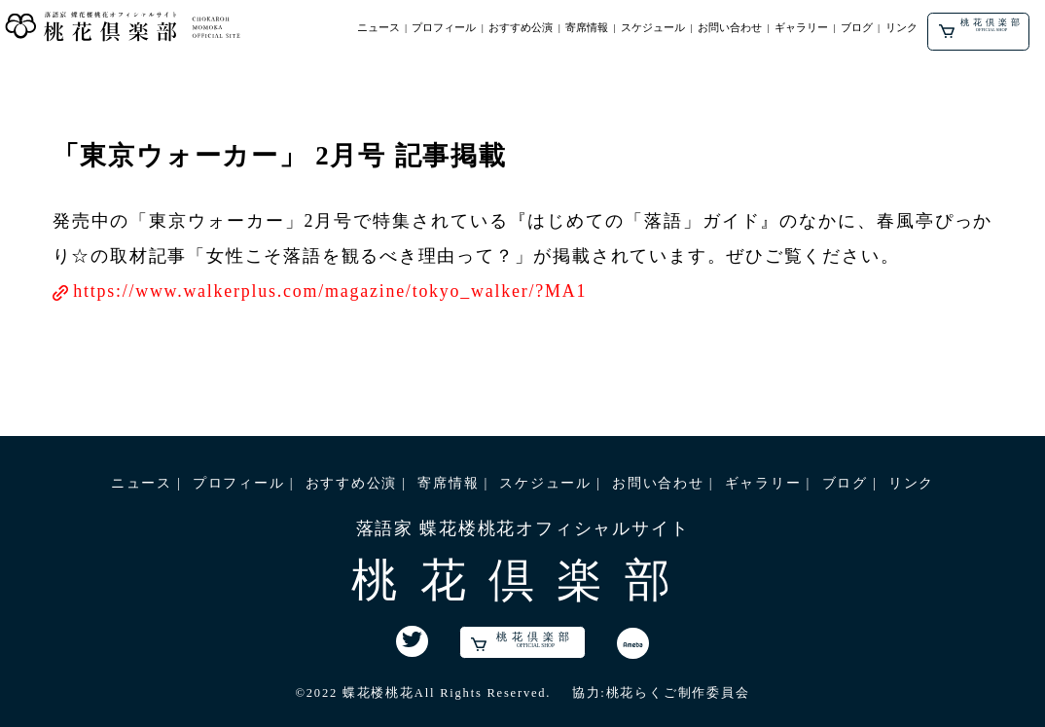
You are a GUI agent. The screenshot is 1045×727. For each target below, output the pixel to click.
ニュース (378, 27)
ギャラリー (801, 27)
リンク (901, 27)
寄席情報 (586, 27)
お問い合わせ (730, 27)
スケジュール (653, 27)
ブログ (857, 27)
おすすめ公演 (520, 27)
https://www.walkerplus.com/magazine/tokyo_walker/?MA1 (330, 291)
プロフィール (444, 27)
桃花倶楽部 (981, 28)
